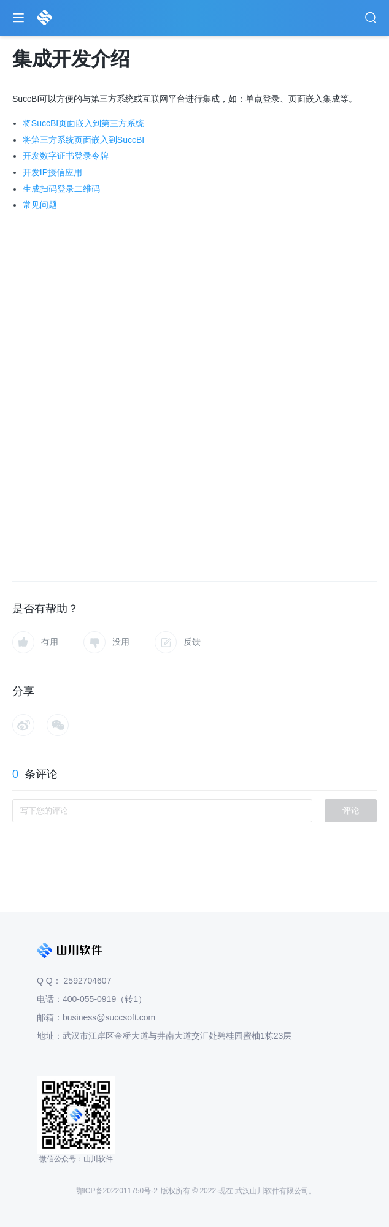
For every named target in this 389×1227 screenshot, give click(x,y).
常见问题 (40, 205)
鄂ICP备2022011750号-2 (117, 1191)
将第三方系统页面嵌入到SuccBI (83, 140)
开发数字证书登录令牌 (66, 156)
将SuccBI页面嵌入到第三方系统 (83, 123)
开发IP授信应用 (52, 172)
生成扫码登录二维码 (61, 189)
